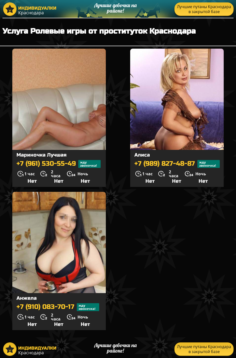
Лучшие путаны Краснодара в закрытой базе (204, 9)
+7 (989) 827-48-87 (177, 164)
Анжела (26, 298)
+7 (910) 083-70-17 (57, 307)
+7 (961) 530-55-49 (58, 164)
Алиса (142, 155)
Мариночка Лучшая (41, 155)
